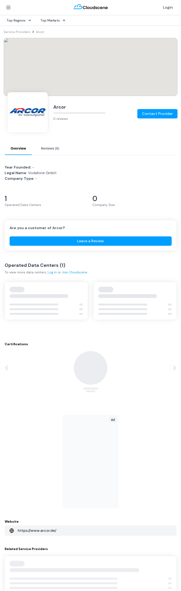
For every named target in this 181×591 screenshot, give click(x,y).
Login (168, 7)
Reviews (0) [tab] (50, 148)
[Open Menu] (8, 7)
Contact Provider (157, 113)
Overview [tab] (18, 148)
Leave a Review (90, 241)
